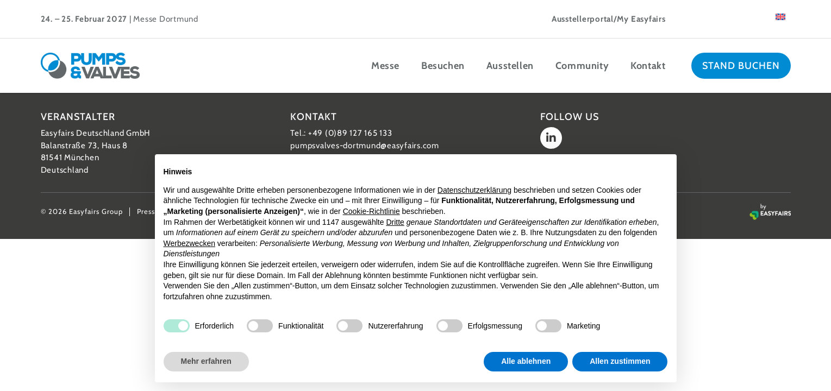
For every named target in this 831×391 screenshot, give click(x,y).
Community (582, 66)
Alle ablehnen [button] (526, 361)
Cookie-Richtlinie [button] (371, 211)
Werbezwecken (189, 243)
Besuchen (443, 66)
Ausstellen (510, 66)
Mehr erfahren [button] (206, 361)
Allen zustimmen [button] (620, 361)
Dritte (395, 222)
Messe (385, 66)
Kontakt (647, 66)
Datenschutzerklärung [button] (474, 190)
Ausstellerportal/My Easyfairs (609, 19)
